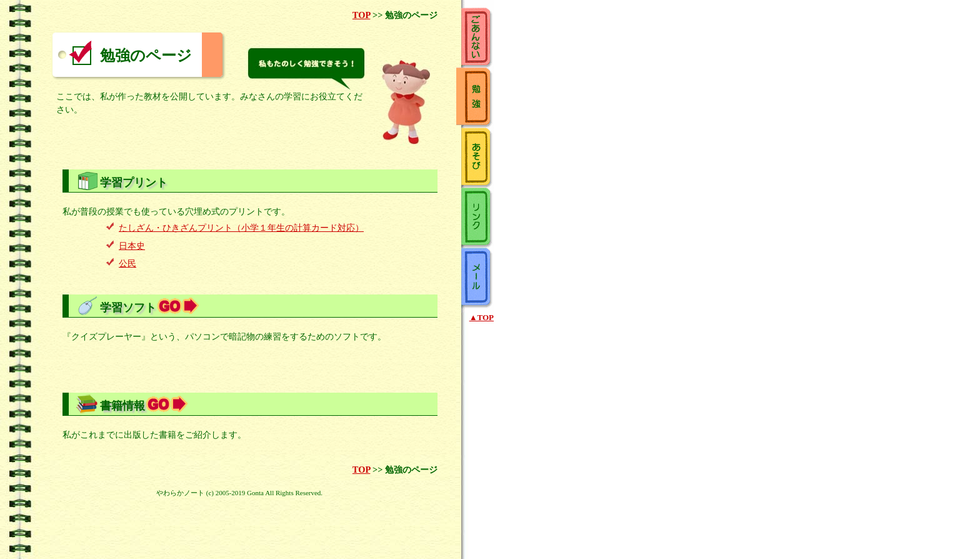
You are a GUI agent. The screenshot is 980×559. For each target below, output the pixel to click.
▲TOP (481, 317)
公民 (127, 263)
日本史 (132, 246)
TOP (361, 15)
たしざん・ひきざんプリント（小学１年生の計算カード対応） (241, 228)
